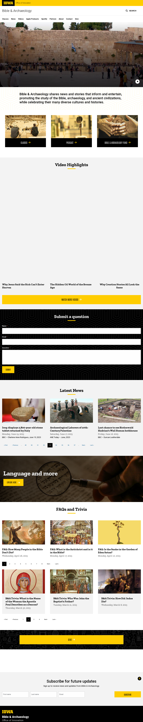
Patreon (53, 19)
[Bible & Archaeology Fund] (117, 126)
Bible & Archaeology (17, 10)
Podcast (71, 142)
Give (77, 19)
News (13, 19)
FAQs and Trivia (71, 509)
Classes (5, 19)
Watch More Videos (71, 299)
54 (56, 445)
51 (38, 445)
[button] (131, 11)
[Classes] (25, 126)
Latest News (71, 390)
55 (63, 445)
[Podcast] (71, 126)
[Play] (137, 81)
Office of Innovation (23, 3)
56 (69, 445)
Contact (69, 19)
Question (5, 348)
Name (4, 326)
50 (32, 445)
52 (44, 445)
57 (75, 445)
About (61, 19)
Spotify (44, 19)
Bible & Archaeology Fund (117, 142)
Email (4, 337)
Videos (21, 19)
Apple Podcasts (32, 19)
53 (51, 445)
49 (26, 445)
